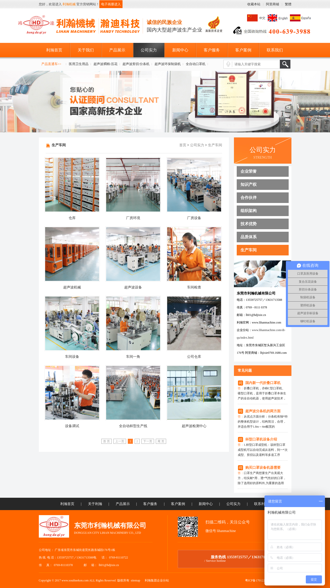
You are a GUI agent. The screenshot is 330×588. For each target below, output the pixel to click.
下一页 (147, 441)
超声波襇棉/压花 (105, 64)
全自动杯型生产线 (133, 426)
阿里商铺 (272, 4)
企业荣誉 (249, 171)
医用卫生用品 (78, 64)
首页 (182, 145)
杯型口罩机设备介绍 (261, 439)
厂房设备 (194, 218)
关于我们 (86, 50)
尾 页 (161, 441)
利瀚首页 (54, 50)
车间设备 (72, 357)
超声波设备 (133, 287)
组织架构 (249, 211)
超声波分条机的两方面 (263, 411)
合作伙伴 (249, 197)
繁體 (288, 4)
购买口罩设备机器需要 (263, 467)
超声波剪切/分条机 (136, 64)
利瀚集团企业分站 (157, 580)
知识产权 (249, 184)
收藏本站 (253, 4)
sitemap (135, 580)
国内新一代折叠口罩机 (263, 383)
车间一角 (133, 357)
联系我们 (275, 50)
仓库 (72, 218)
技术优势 (249, 224)
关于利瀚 (95, 504)
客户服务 (212, 50)
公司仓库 (194, 357)
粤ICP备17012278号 (258, 580)
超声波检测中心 (194, 426)
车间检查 (194, 287)
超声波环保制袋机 (168, 64)
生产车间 (249, 250)
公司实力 (149, 50)
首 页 (106, 441)
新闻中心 (180, 50)
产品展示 (117, 50)
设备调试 (72, 426)
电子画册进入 (111, 4)
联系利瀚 (261, 504)
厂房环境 (133, 218)
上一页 (119, 441)
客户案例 (243, 50)
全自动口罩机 (195, 64)
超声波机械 (72, 287)
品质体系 (249, 237)
